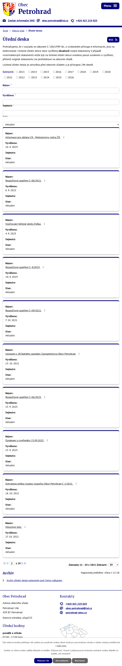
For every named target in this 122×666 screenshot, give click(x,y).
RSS (113, 39)
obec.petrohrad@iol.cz (52, 20)
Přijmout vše (43, 660)
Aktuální (10, 162)
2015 (46, 71)
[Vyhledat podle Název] (61, 90)
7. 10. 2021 (11, 320)
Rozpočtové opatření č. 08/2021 (25, 180)
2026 (71, 77)
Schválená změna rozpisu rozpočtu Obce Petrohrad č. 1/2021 (41, 483)
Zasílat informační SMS (19, 20)
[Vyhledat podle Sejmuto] (61, 113)
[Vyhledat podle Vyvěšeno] (61, 102)
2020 (107, 71)
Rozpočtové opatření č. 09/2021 (25, 310)
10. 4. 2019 (11, 147)
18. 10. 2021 (12, 493)
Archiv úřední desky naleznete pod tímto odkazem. (34, 580)
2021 (9, 77)
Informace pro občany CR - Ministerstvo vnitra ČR (35, 137)
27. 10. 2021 (12, 536)
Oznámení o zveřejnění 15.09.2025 (27, 440)
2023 (34, 77)
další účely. (62, 645)
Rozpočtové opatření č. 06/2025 (25, 397)
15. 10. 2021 (12, 363)
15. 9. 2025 (11, 406)
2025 (59, 77)
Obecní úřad (18, 30)
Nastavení (80, 660)
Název (6, 85)
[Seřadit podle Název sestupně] (11, 85)
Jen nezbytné (62, 660)
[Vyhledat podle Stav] (61, 124)
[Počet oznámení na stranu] (113, 565)
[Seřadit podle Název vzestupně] (11, 83)
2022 (22, 77)
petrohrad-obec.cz (73, 612)
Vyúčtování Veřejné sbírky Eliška (25, 224)
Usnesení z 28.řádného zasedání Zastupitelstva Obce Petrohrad (43, 353)
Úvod (5, 30)
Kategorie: (8, 71)
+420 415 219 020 (84, 20)
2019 (95, 71)
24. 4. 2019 (11, 276)
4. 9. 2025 (10, 233)
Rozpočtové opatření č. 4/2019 (25, 267)
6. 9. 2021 (10, 190)
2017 (71, 71)
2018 (83, 71)
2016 (58, 71)
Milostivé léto (16, 527)
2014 (34, 71)
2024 (46, 77)
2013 (21, 71)
